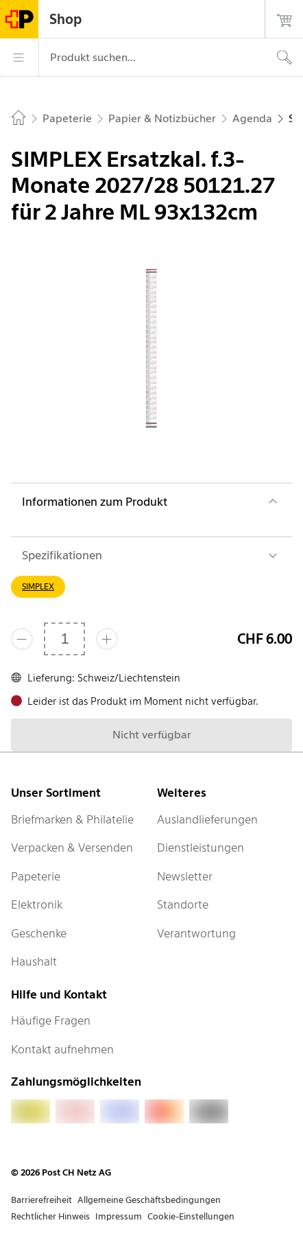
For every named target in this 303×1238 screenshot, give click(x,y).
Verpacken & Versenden (72, 847)
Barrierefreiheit (41, 1200)
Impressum (118, 1216)
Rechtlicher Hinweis (50, 1216)
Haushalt (34, 961)
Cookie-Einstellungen (190, 1216)
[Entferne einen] (22, 639)
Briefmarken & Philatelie (72, 819)
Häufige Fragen (50, 1020)
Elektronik (36, 904)
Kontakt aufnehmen (62, 1049)
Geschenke (38, 933)
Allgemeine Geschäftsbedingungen (149, 1200)
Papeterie (35, 876)
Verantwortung (196, 933)
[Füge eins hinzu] (107, 639)
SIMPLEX (38, 586)
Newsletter (185, 876)
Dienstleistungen (200, 847)
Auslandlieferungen (207, 819)
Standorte (182, 904)
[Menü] (19, 57)
